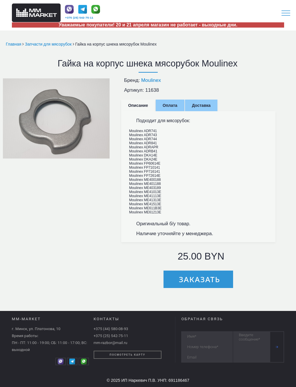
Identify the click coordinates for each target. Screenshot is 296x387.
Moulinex (151, 80)
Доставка (201, 105)
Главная (14, 44)
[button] (104, 83)
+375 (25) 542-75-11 (79, 17)
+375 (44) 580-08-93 (111, 329)
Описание (138, 105)
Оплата (170, 105)
